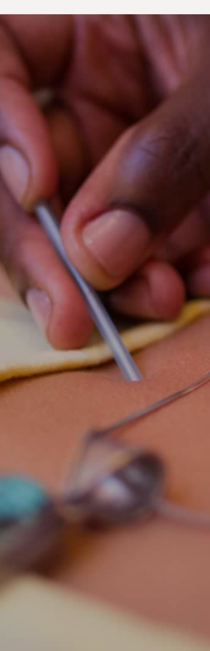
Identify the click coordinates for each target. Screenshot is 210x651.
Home (18, 7)
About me (78, 7)
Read (89, 7)
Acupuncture (31, 7)
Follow (193, 7)
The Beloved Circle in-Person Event (164, 7)
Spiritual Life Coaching (56, 7)
